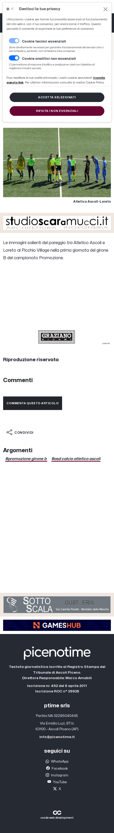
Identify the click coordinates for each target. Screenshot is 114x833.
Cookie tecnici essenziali (44, 41)
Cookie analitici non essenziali (49, 58)
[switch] (14, 58)
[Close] (105, 9)
